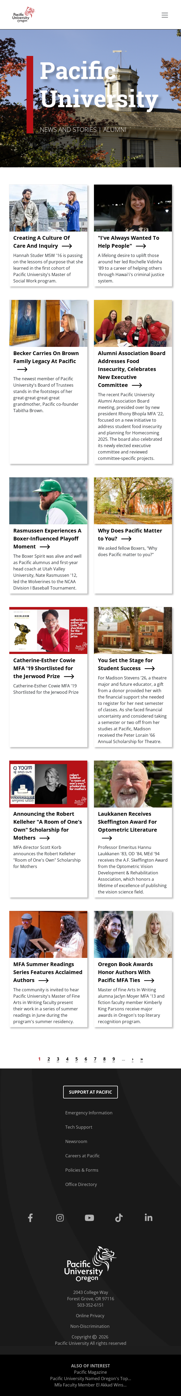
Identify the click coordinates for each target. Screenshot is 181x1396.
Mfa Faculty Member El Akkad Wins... (90, 1385)
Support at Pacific (90, 1092)
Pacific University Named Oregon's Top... (90, 1378)
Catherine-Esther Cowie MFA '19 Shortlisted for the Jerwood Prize (44, 668)
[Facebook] (31, 1218)
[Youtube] (90, 1218)
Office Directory (81, 1184)
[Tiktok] (120, 1218)
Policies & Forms (81, 1170)
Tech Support (78, 1127)
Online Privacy (90, 1316)
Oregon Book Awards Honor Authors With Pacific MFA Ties (125, 972)
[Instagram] (61, 1218)
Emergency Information (89, 1113)
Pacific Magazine (90, 1372)
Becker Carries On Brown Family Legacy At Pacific (46, 357)
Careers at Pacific (82, 1156)
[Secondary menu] (165, 15)
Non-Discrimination (90, 1326)
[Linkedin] (149, 1218)
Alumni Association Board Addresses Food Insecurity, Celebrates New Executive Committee (132, 369)
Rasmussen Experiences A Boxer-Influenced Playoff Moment (47, 538)
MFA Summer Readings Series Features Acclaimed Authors (48, 972)
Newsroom (76, 1141)
